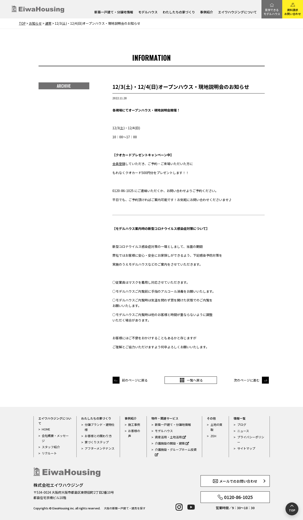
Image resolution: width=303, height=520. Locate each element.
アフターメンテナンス (99, 448)
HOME (46, 429)
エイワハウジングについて (237, 12)
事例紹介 (206, 12)
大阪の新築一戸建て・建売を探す (124, 508)
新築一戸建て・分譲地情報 (113, 12)
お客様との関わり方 (98, 436)
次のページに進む (247, 380)
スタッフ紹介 (51, 447)
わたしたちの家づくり (179, 12)
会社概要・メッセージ (55, 438)
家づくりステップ (97, 442)
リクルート (49, 453)
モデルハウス (148, 12)
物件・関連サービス (164, 418)
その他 (211, 418)
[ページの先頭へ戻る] (291, 508)
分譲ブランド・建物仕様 (100, 427)
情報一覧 (240, 418)
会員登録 (118, 163)
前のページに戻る (135, 380)
